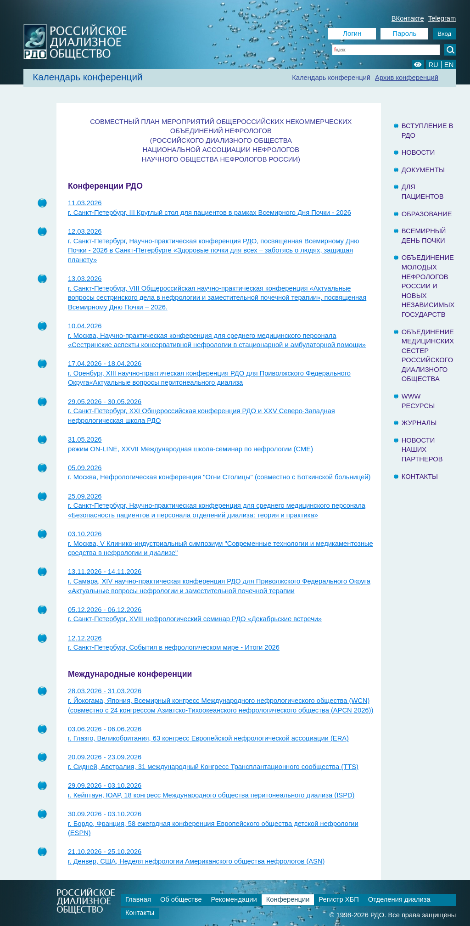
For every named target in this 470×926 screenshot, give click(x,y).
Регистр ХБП (338, 899)
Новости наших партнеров (422, 450)
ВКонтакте (408, 18)
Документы (423, 170)
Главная (138, 899)
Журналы (419, 423)
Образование (427, 214)
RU (433, 64)
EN (448, 64)
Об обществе (181, 899)
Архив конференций (406, 77)
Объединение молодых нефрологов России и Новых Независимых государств (428, 286)
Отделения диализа (399, 899)
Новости (418, 152)
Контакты (420, 476)
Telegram (442, 18)
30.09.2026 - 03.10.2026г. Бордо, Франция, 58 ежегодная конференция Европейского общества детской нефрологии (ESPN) (213, 823)
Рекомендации (234, 899)
